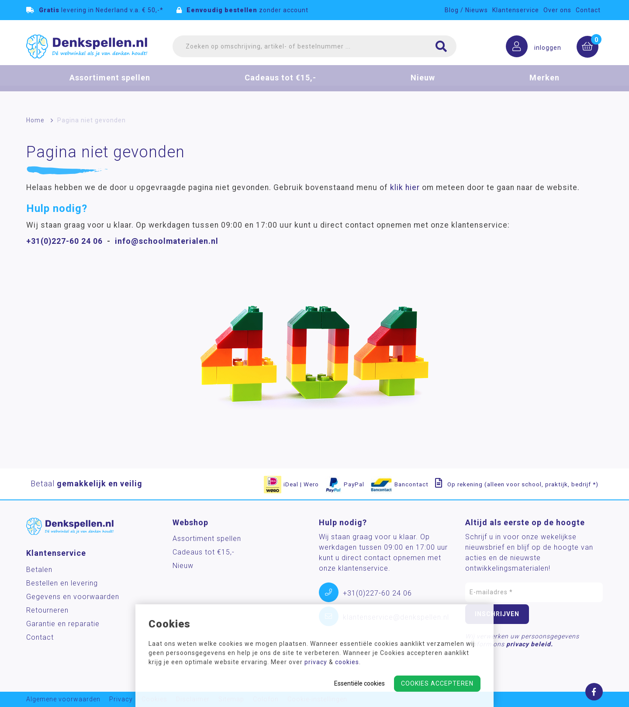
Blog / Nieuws (466, 10)
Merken (544, 84)
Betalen (39, 569)
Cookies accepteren (437, 683)
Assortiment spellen (109, 84)
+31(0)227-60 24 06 (64, 241)
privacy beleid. (529, 644)
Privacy (121, 699)
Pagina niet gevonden (91, 120)
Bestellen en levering (62, 583)
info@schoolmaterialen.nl (166, 241)
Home (35, 120)
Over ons (557, 10)
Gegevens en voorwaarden (72, 597)
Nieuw (423, 84)
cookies (347, 661)
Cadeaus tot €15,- (280, 84)
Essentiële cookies (359, 683)
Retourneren (47, 610)
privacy (315, 661)
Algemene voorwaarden (63, 699)
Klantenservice (515, 10)
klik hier (405, 187)
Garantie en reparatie (63, 624)
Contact (588, 10)
